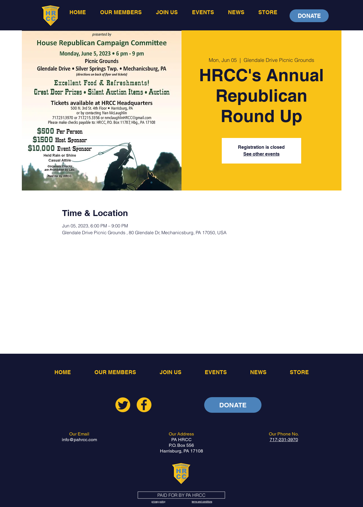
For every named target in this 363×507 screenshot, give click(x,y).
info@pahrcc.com (79, 439)
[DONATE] (309, 15)
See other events (261, 154)
